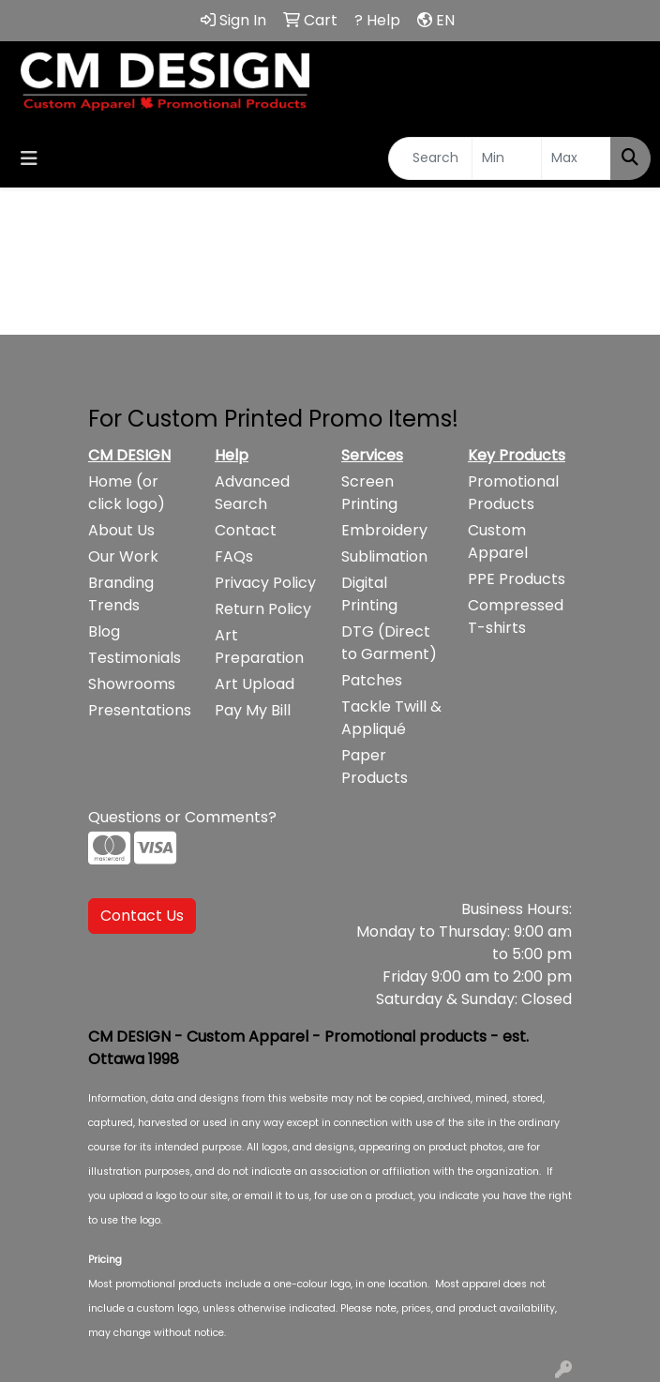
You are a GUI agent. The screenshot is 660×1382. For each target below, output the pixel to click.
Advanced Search (252, 493)
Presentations (139, 710)
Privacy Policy (265, 582)
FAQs (234, 556)
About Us (121, 530)
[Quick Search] (430, 158)
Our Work (123, 556)
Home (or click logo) (126, 493)
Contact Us (142, 915)
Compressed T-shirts (515, 616)
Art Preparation (259, 646)
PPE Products (516, 579)
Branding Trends (121, 594)
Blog (104, 631)
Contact (246, 530)
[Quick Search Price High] (576, 158)
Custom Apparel (498, 541)
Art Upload (254, 684)
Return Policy (263, 609)
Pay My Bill (253, 710)
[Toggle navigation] (29, 158)
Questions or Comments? (182, 817)
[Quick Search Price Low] (507, 158)
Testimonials (134, 657)
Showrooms (131, 684)
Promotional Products (513, 493)
